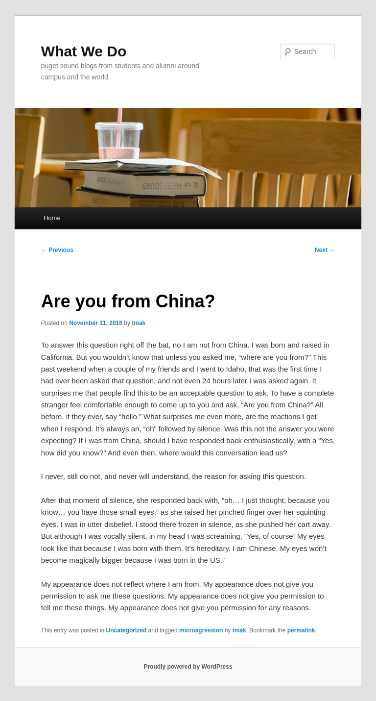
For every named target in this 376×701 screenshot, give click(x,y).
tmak (138, 323)
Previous (57, 250)
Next (325, 250)
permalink (301, 630)
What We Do (83, 51)
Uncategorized (126, 630)
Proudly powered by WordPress (187, 666)
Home (52, 218)
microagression (201, 630)
